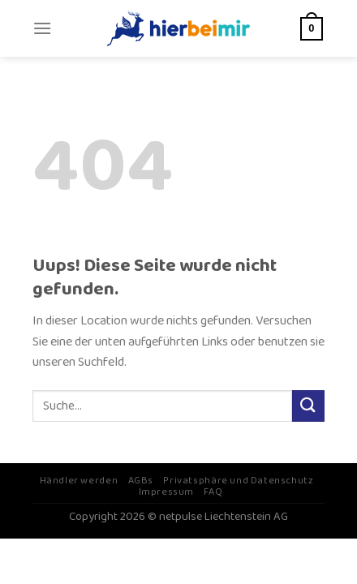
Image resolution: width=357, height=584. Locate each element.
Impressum (167, 492)
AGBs (140, 480)
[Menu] (42, 28)
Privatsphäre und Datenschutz (238, 480)
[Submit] (308, 406)
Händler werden (79, 480)
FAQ (213, 492)
